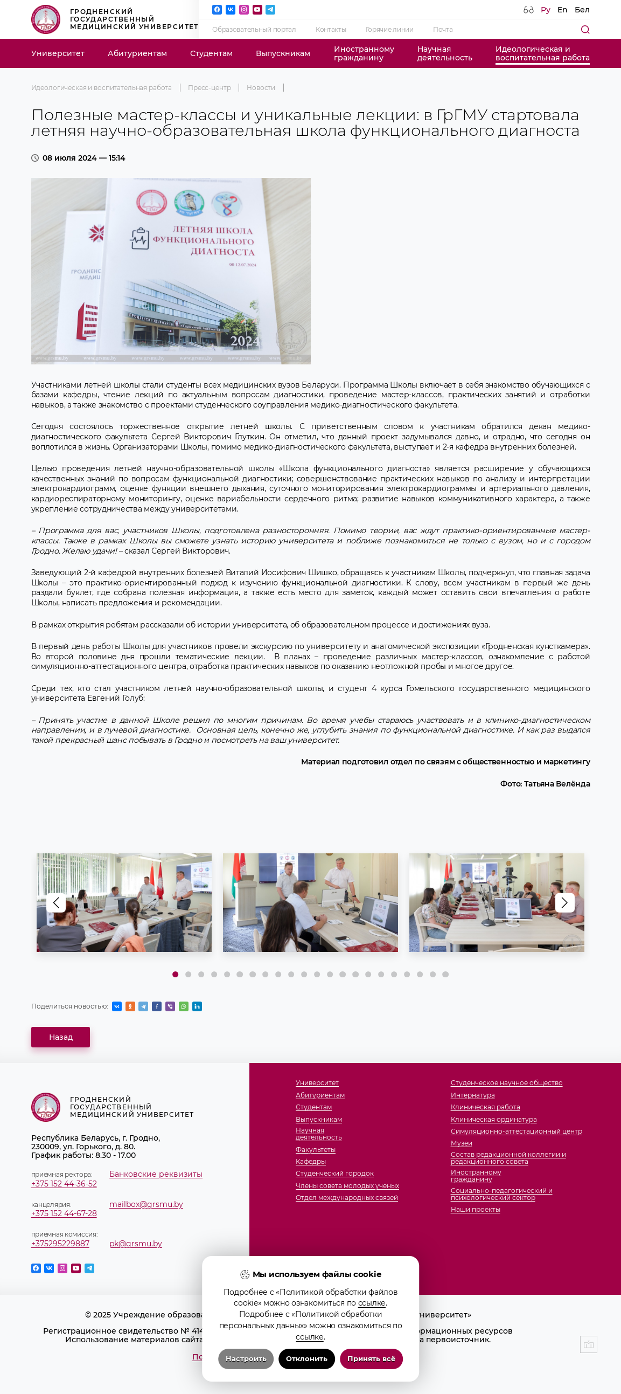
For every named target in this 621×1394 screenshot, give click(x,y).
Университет (58, 53)
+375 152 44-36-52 (64, 1183)
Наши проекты (475, 1209)
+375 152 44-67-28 (64, 1213)
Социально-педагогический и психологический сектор (502, 1194)
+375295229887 (60, 1243)
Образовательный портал (254, 29)
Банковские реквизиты (156, 1174)
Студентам (211, 53)
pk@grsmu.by (135, 1243)
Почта (443, 29)
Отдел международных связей (347, 1197)
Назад (61, 1037)
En (562, 9)
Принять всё (371, 1359)
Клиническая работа (485, 1106)
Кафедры (311, 1161)
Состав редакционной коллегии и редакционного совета (508, 1158)
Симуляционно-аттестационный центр (516, 1131)
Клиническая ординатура (494, 1119)
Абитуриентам (137, 53)
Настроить (246, 1359)
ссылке (372, 1303)
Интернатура (473, 1095)
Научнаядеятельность (444, 53)
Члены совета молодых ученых (347, 1185)
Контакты (331, 29)
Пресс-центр (209, 88)
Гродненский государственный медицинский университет (115, 19)
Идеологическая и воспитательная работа (101, 88)
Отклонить (306, 1359)
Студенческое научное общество (507, 1082)
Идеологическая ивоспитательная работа (543, 53)
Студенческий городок (335, 1173)
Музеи (461, 1143)
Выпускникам (283, 53)
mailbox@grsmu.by (146, 1204)
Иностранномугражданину (364, 53)
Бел (582, 9)
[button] (565, 902)
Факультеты (316, 1149)
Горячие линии (390, 29)
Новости (261, 88)
